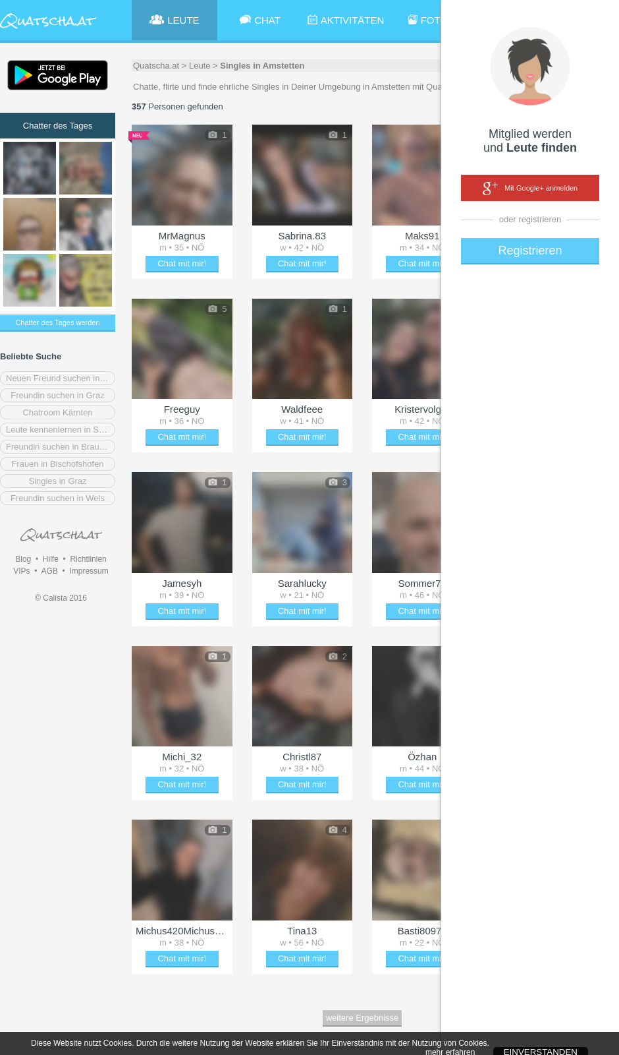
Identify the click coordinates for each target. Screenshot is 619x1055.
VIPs (21, 571)
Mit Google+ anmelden (530, 188)
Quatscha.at (156, 66)
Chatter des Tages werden (57, 322)
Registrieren (530, 250)
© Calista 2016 (61, 598)
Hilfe (51, 559)
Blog (23, 559)
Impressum (88, 571)
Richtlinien (88, 559)
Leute (200, 66)
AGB (49, 571)
